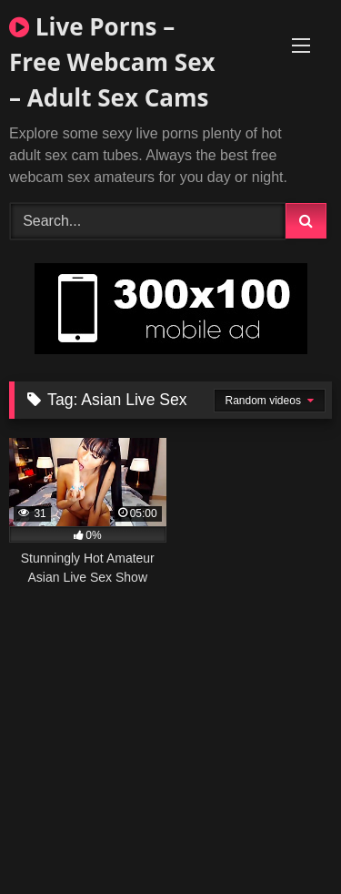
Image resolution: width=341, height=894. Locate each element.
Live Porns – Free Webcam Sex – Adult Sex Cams (112, 62)
